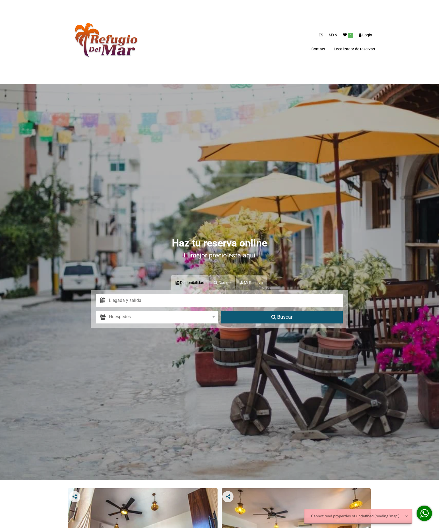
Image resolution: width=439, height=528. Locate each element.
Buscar (282, 317)
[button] (226, 300)
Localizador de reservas (354, 49)
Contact (318, 49)
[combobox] (163, 317)
